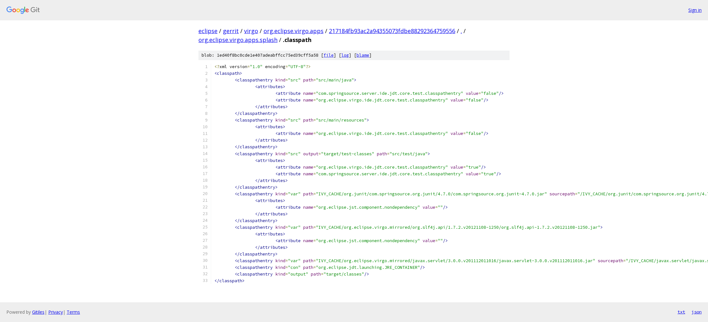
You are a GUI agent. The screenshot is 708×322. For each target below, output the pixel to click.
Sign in (695, 10)
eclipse (207, 31)
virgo (251, 31)
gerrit (231, 31)
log (345, 55)
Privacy (55, 312)
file (329, 55)
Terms (73, 312)
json (696, 312)
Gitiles (38, 312)
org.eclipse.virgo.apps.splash (237, 40)
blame (363, 55)
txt (681, 312)
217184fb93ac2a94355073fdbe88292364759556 (392, 31)
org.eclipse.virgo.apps (294, 31)
